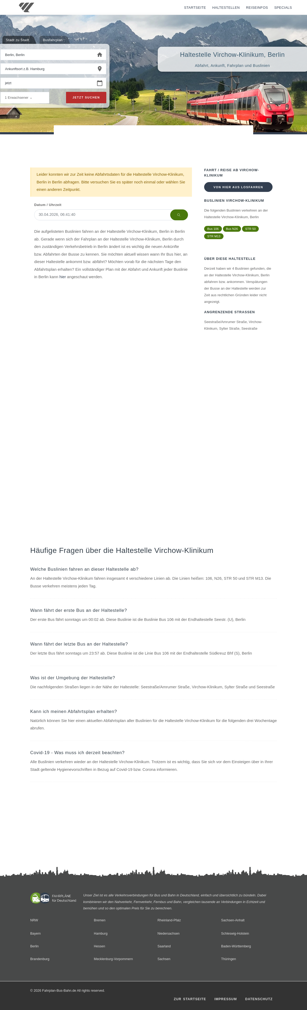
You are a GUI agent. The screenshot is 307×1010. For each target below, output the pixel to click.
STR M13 (214, 236)
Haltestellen (226, 8)
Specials (283, 8)
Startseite (195, 8)
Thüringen (228, 959)
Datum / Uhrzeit (48, 205)
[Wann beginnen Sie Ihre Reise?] (47, 83)
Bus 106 (213, 229)
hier (62, 277)
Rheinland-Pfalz (169, 920)
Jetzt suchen (86, 97)
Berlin (34, 946)
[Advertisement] (153, 140)
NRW (34, 920)
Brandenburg (40, 959)
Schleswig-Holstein (235, 933)
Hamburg (101, 933)
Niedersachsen (168, 933)
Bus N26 (232, 229)
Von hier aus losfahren (238, 187)
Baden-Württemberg (236, 946)
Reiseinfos (257, 8)
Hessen (99, 946)
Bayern (35, 933)
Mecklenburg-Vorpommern (114, 959)
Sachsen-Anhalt (233, 920)
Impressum (224, 999)
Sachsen (164, 959)
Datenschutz (258, 999)
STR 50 (251, 229)
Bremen (100, 920)
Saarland (164, 946)
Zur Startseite (188, 999)
